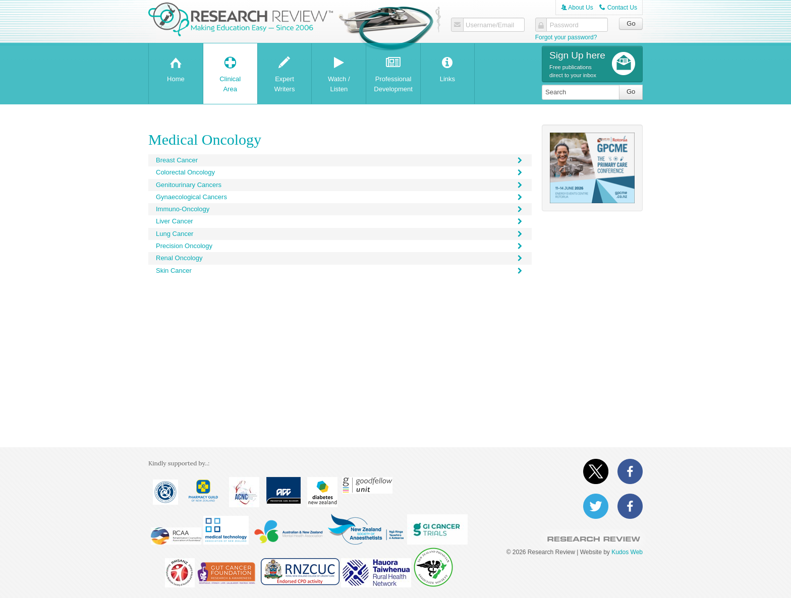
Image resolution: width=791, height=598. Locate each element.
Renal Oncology (340, 258)
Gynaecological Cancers (340, 197)
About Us (577, 7)
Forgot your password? (566, 37)
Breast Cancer (340, 160)
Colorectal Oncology (340, 172)
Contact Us (618, 7)
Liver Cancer (340, 221)
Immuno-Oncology (340, 209)
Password (564, 25)
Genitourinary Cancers (340, 185)
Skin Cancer (340, 270)
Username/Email (490, 25)
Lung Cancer (340, 233)
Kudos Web (627, 552)
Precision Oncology (340, 246)
